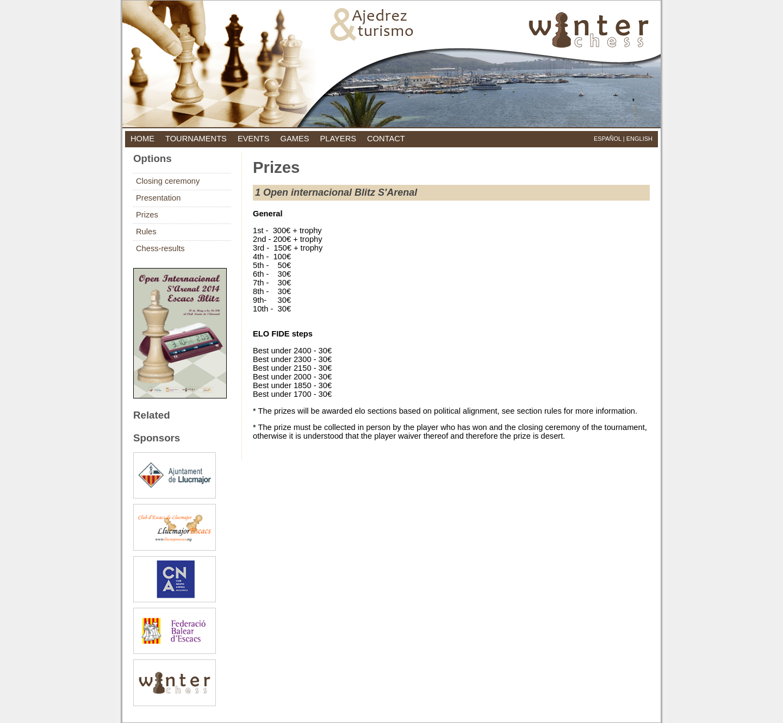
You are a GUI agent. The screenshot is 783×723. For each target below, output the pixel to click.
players (338, 138)
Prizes (147, 214)
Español (608, 138)
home (142, 138)
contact (386, 138)
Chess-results (160, 248)
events (254, 138)
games (295, 138)
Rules (146, 231)
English (639, 138)
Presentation (158, 198)
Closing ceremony (168, 181)
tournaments (196, 138)
